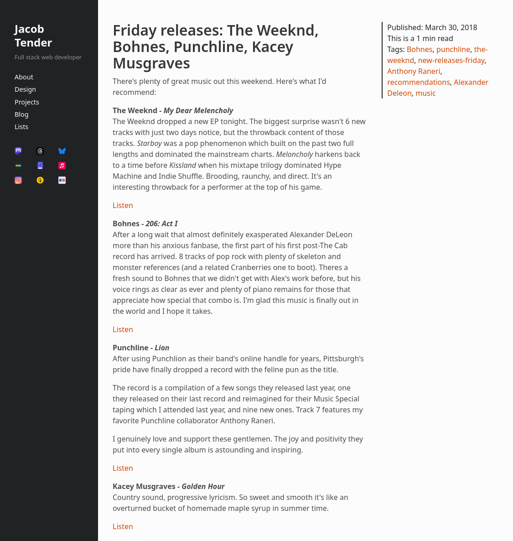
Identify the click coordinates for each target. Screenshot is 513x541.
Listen (123, 205)
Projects (27, 102)
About (24, 77)
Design (25, 89)
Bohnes (420, 49)
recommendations (418, 82)
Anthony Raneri (413, 71)
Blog (22, 114)
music (425, 93)
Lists (21, 126)
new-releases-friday (451, 60)
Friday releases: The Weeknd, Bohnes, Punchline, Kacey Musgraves (216, 46)
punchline (453, 49)
